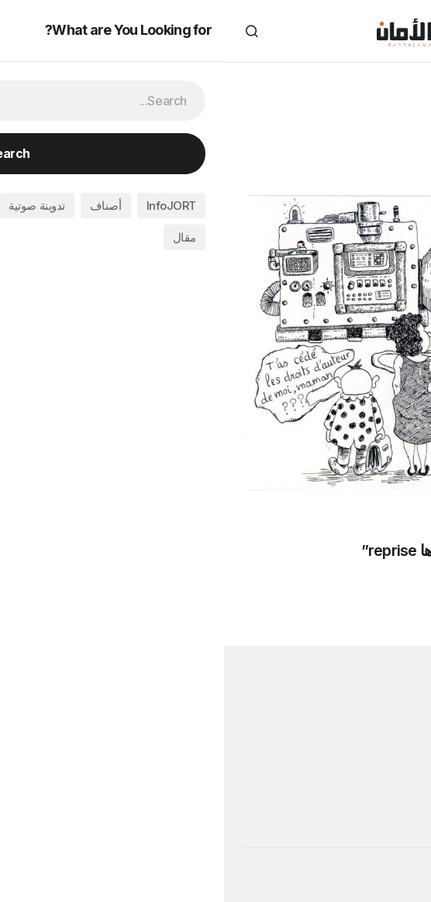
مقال (335, 582)
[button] (403, 31)
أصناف (387, 582)
